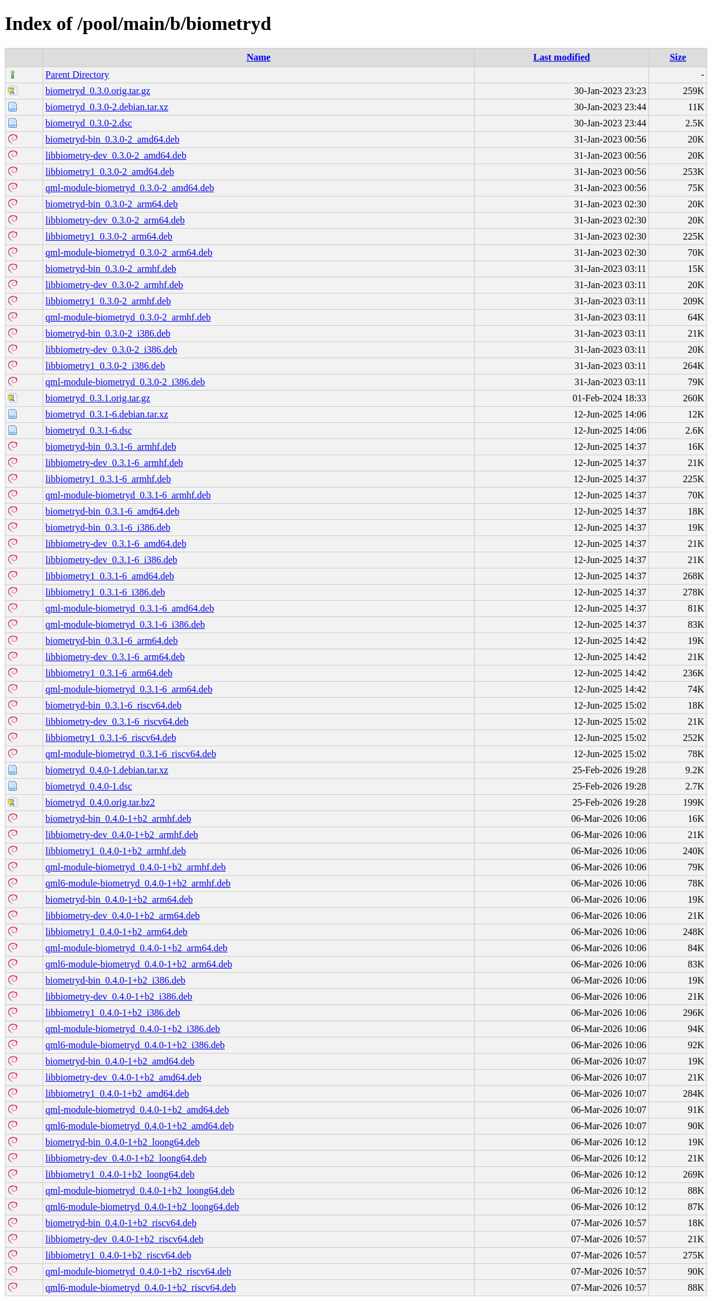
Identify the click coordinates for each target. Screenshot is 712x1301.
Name (258, 57)
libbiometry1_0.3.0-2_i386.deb (105, 366)
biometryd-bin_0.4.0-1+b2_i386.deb (115, 980)
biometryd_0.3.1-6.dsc (89, 430)
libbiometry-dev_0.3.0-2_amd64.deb (116, 155)
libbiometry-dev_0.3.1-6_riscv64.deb (117, 721)
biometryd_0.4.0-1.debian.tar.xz (107, 770)
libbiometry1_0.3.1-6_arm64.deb (109, 673)
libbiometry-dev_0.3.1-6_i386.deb (111, 560)
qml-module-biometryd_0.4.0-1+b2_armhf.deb (136, 867)
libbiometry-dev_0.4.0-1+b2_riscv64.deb (125, 1239)
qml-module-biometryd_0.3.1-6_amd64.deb (130, 608)
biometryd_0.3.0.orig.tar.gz (98, 91)
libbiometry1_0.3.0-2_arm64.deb (109, 236)
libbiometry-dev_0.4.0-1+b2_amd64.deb (123, 1077)
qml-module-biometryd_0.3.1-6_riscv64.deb (131, 754)
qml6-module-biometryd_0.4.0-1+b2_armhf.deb (138, 883)
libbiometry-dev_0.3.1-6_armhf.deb (114, 463)
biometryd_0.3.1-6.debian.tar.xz (107, 414)
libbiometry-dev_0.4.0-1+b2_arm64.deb (123, 915)
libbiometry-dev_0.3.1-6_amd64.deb (116, 543)
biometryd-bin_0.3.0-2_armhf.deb (111, 269)
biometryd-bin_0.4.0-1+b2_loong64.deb (123, 1142)
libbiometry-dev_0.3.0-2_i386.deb (111, 349)
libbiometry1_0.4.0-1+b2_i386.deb (113, 1012)
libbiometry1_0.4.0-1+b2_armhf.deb (116, 851)
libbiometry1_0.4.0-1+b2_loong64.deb (120, 1174)
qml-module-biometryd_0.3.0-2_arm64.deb (129, 252)
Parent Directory (77, 74)
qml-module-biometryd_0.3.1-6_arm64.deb (129, 689)
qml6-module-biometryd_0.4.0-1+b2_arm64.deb (139, 964)
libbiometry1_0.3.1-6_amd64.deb (110, 576)
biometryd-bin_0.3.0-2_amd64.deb (113, 139)
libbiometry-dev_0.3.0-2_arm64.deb (115, 220)
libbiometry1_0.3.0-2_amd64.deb (110, 172)
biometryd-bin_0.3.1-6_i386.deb (108, 527)
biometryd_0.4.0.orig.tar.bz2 (100, 802)
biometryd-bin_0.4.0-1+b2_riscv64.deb (121, 1223)
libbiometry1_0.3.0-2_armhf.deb (108, 301)
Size (677, 57)
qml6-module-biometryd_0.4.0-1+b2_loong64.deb (142, 1207)
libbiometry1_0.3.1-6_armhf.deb (108, 479)
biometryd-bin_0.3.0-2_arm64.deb (112, 204)
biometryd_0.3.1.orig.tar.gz (98, 398)
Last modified (561, 57)
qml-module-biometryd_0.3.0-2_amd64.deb (130, 188)
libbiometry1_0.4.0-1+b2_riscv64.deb (118, 1255)
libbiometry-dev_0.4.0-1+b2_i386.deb (119, 996)
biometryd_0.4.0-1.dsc (89, 786)
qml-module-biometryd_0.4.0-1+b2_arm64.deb (137, 948)
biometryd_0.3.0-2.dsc (89, 123)
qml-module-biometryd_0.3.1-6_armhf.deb (128, 495)
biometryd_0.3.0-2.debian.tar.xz (107, 107)
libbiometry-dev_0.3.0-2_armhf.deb (114, 285)
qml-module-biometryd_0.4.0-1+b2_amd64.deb (137, 1110)
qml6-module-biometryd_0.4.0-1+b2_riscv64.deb (141, 1287)
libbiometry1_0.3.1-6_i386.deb (105, 592)
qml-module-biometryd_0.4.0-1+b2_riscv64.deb (138, 1271)
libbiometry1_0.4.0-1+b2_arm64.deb (117, 932)
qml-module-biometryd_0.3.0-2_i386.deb (125, 382)
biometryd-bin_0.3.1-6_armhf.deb (111, 446)
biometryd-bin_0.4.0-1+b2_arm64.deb (119, 899)
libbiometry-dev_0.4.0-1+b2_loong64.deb (126, 1158)
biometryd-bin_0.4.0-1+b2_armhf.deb (118, 818)
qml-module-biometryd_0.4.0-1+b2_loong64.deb (140, 1190)
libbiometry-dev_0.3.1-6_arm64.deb (115, 657)
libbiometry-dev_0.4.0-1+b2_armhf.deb (122, 835)
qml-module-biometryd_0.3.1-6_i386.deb (125, 624)
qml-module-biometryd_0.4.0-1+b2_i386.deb (133, 1029)
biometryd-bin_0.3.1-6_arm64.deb (112, 641)
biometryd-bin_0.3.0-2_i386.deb (108, 333)
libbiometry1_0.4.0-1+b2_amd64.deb (117, 1093)
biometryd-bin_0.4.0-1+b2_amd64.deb (120, 1061)
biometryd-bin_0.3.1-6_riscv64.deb (114, 705)
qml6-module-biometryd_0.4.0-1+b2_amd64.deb (140, 1126)
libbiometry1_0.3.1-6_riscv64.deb (111, 738)
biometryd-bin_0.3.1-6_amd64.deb (113, 511)
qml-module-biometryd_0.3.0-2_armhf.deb (128, 317)
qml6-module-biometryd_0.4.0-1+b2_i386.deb (135, 1045)
